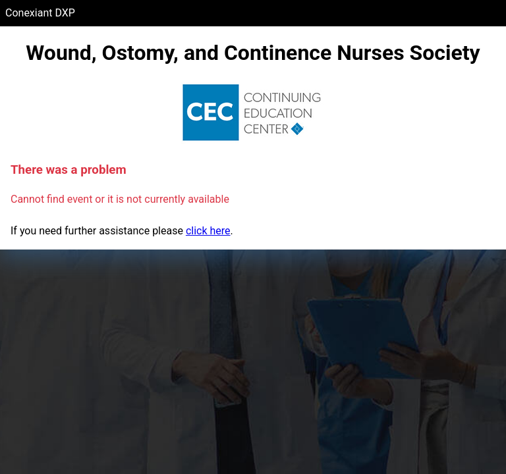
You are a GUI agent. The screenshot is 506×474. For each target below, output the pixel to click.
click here (208, 230)
